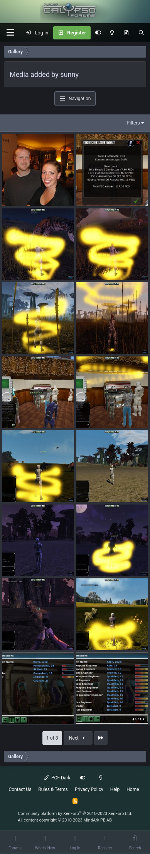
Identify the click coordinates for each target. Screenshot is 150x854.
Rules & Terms (52, 789)
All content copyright (65, 820)
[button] (10, 32)
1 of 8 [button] (52, 738)
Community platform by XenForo (75, 813)
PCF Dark (57, 778)
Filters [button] (133, 123)
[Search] (141, 33)
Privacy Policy (89, 789)
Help (115, 789)
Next (78, 738)
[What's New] (126, 33)
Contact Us (19, 789)
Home (132, 789)
